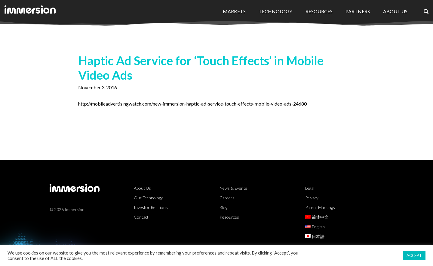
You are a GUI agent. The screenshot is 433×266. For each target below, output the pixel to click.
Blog (223, 207)
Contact (141, 217)
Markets (234, 11)
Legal (309, 188)
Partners (357, 11)
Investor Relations (151, 207)
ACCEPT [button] (414, 255)
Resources (319, 11)
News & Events (233, 188)
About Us (395, 11)
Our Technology (148, 197)
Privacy (311, 197)
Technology (275, 11)
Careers (227, 197)
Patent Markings (320, 207)
